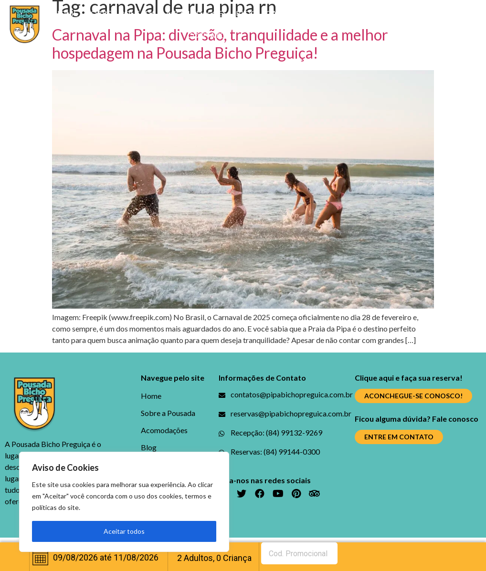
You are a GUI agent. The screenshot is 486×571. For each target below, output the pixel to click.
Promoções (335, 13)
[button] (413, 396)
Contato (207, 35)
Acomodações (196, 13)
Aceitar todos (124, 531)
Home (65, 13)
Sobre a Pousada (121, 13)
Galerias (283, 13)
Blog (246, 13)
